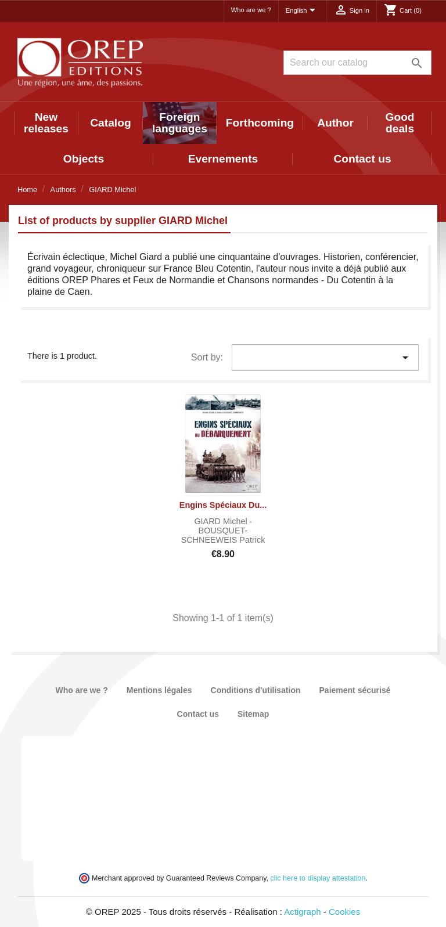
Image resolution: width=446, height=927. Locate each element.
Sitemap (253, 714)
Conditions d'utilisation (256, 690)
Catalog (110, 123)
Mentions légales (159, 690)
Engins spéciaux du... (223, 505)
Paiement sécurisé (355, 690)
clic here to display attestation (318, 878)
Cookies (344, 912)
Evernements (223, 159)
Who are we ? (251, 9)
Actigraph (302, 912)
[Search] (357, 63)
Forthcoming (260, 123)
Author (335, 123)
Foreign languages (179, 123)
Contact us (362, 159)
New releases (46, 123)
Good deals (400, 123)
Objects (83, 159)
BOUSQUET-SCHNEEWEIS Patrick (223, 535)
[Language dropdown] (302, 11)
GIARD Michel (221, 521)
